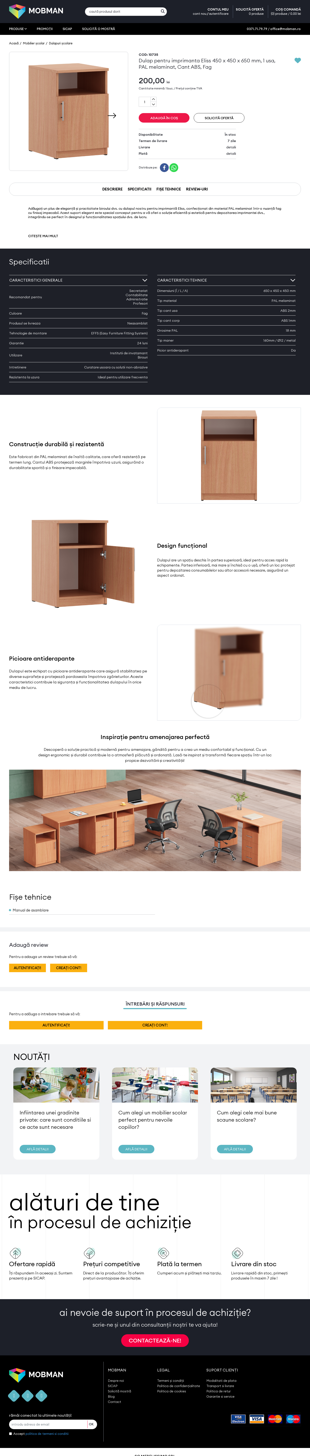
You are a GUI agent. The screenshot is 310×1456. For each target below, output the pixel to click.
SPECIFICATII (139, 189)
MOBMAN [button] (117, 1370)
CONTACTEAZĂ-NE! (155, 1340)
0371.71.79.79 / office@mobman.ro (274, 29)
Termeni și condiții (170, 1381)
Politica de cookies (171, 1391)
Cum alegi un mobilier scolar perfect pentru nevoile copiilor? (152, 1119)
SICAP (67, 29)
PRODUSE (18, 29)
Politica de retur (218, 1391)
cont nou (199, 14)
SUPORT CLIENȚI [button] (222, 1370)
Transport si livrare (220, 1386)
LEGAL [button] (163, 1370)
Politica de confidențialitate (178, 1386)
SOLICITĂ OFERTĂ (250, 11)
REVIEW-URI (197, 189)
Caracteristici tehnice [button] (226, 280)
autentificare (219, 14)
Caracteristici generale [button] (78, 280)
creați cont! (68, 968)
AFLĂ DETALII (38, 1149)
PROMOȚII (45, 29)
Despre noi (116, 1381)
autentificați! (27, 968)
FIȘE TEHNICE (168, 189)
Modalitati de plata (221, 1381)
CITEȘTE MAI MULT (43, 236)
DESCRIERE (112, 189)
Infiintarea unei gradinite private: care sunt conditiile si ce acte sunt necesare (55, 1119)
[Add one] (153, 99)
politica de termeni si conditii (47, 1434)
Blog (111, 1396)
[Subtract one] (153, 104)
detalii (231, 147)
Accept (41, 1433)
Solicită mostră (119, 1391)
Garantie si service (220, 1396)
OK (91, 1424)
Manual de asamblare (31, 910)
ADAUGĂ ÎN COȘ (164, 118)
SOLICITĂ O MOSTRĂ (98, 29)
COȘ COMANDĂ (286, 11)
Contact (114, 1402)
